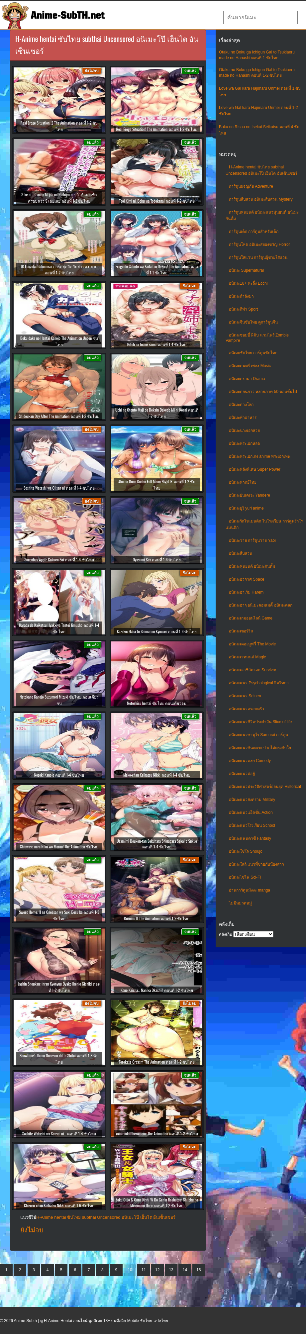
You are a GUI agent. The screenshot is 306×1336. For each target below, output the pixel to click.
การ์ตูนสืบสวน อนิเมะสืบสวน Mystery (261, 199)
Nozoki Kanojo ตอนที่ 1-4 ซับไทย (59, 775)
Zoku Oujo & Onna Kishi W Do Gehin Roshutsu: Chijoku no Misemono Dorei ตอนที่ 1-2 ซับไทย (157, 1202)
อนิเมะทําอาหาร (242, 417)
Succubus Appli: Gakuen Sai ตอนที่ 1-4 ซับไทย (59, 559)
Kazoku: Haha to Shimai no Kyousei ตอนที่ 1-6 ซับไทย (157, 631)
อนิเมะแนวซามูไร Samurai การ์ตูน (258, 734)
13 (171, 1270)
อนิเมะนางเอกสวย (244, 430)
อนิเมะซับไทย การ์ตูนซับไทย (253, 352)
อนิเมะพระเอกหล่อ (244, 443)
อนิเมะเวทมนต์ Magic (247, 657)
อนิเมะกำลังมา (241, 296)
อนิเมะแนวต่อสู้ (242, 773)
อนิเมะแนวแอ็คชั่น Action (251, 812)
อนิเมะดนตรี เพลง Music (250, 365)
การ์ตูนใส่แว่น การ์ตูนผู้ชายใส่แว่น (258, 257)
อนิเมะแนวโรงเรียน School (252, 825)
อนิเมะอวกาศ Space (246, 579)
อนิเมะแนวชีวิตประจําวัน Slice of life (260, 721)
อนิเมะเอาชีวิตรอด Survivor (252, 670)
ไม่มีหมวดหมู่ (240, 903)
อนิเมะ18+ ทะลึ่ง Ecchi (248, 283)
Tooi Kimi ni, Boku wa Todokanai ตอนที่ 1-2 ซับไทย (156, 201)
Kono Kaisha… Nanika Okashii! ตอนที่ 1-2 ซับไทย (157, 990)
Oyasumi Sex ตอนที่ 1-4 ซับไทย (157, 559)
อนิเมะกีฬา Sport (243, 309)
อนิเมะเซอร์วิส (241, 631)
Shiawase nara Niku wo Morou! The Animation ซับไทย (59, 846)
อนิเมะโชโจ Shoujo (245, 851)
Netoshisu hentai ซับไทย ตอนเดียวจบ (157, 703)
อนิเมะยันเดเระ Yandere (249, 495)
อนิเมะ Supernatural (246, 270)
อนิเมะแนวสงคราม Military (252, 799)
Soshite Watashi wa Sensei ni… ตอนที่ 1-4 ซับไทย (59, 1133)
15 (198, 1270)
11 (144, 1270)
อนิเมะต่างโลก (241, 404)
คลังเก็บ (225, 934)
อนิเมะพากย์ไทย (242, 482)
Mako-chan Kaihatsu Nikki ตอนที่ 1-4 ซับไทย (156, 775)
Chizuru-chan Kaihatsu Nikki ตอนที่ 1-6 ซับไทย (59, 1205)
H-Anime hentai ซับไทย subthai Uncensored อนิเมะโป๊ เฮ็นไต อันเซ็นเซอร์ (105, 1217)
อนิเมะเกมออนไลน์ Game (250, 618)
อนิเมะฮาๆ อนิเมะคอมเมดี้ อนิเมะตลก (260, 605)
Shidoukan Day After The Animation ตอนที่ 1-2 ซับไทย (59, 416)
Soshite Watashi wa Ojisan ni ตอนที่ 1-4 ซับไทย (59, 488)
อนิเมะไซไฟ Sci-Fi (245, 877)
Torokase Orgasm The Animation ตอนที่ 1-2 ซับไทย (157, 1062)
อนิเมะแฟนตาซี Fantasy (250, 838)
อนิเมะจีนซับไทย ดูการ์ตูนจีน (253, 322)
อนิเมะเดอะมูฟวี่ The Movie (252, 644)
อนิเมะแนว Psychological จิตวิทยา (259, 683)
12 (157, 1270)
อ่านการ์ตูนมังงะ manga (249, 890)
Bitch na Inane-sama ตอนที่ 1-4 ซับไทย (156, 344)
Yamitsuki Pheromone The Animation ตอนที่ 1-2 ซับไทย (157, 1133)
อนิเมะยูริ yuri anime (246, 508)
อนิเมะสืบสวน (240, 553)
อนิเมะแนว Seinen (245, 696)
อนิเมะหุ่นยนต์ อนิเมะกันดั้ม (252, 566)
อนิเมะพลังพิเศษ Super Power (254, 469)
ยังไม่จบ (32, 1230)
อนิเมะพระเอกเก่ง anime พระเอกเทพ (259, 456)
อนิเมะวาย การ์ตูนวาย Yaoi (252, 540)
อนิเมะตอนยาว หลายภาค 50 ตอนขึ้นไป (263, 391)
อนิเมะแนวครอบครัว (246, 709)
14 (185, 1270)
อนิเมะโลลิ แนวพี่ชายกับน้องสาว (256, 864)
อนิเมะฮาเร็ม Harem (246, 592)
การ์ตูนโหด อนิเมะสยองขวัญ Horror (259, 244)
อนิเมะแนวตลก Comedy (250, 760)
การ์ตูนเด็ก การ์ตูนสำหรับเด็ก (253, 231)
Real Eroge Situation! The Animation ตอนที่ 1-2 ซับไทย (157, 129)
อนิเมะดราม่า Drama (247, 378)
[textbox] (260, 17)
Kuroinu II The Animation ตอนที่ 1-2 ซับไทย (157, 918)
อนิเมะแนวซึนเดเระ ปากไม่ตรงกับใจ (260, 747)
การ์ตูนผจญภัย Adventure (251, 186)
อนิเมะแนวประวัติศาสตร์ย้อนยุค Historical (265, 786)
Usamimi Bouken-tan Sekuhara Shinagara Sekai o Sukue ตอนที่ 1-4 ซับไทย (157, 843)
